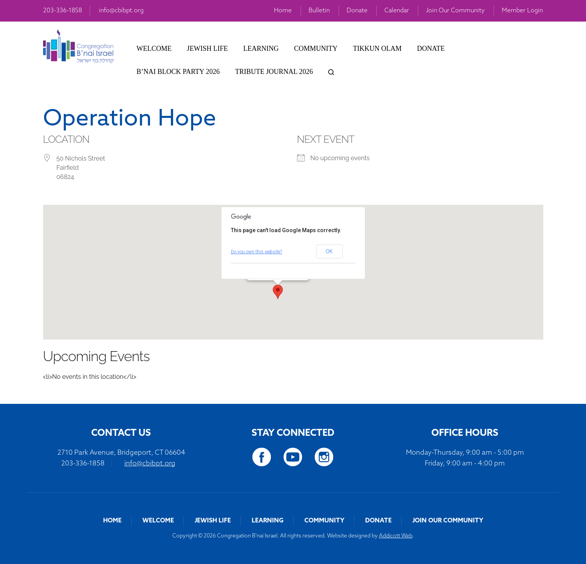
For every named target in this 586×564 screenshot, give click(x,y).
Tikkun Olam (377, 48)
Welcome (154, 48)
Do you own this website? (256, 251)
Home (283, 11)
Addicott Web (395, 536)
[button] (278, 292)
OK (329, 251)
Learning (261, 48)
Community (315, 48)
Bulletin (319, 11)
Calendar (396, 11)
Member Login (522, 11)
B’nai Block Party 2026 (178, 71)
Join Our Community (455, 11)
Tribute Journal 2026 (274, 71)
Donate (357, 11)
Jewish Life (207, 48)
